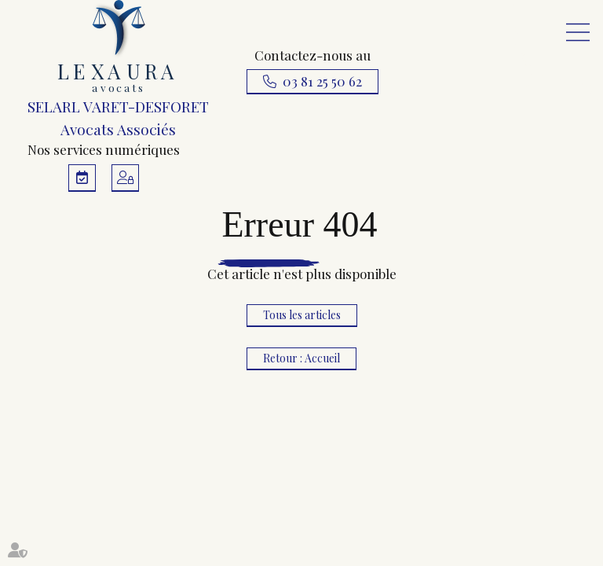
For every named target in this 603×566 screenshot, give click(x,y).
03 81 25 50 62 (322, 81)
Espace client (125, 178)
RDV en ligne (82, 178)
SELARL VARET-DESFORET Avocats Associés (118, 69)
